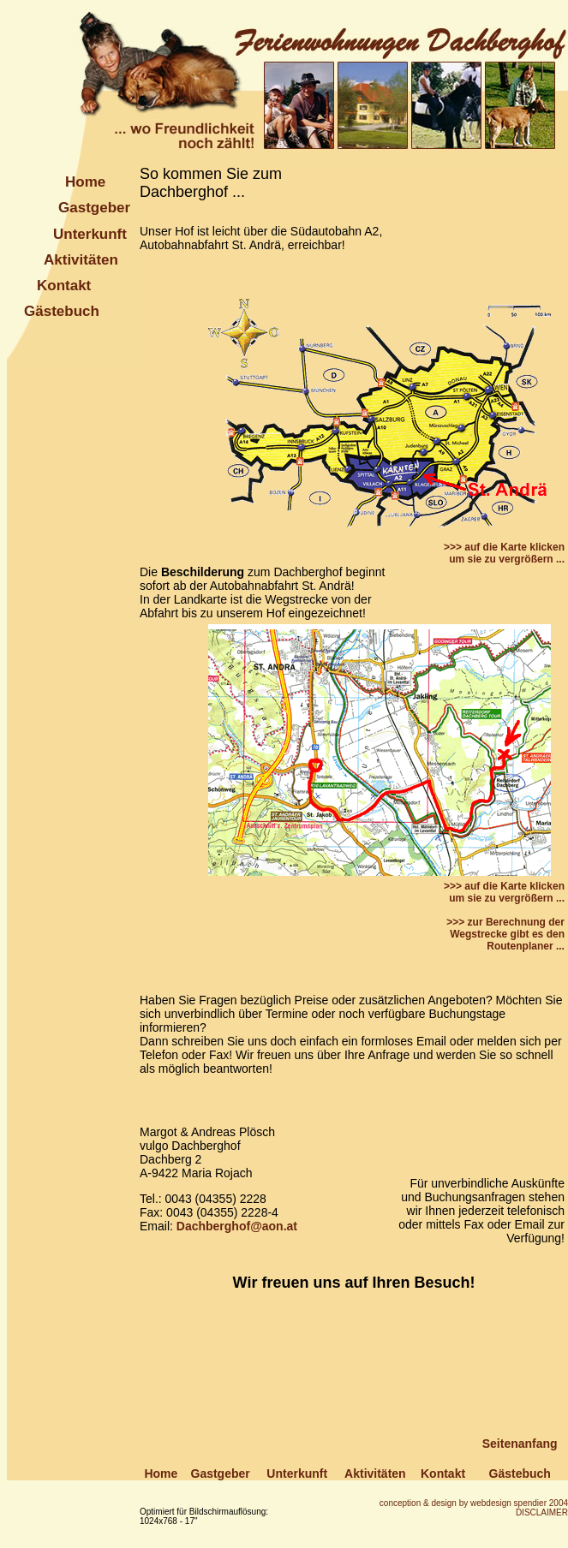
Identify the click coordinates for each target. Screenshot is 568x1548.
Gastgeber (94, 207)
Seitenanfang (520, 1443)
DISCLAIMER (542, 1512)
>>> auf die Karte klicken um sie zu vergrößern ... (504, 553)
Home (85, 182)
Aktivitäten (81, 260)
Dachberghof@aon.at (236, 1226)
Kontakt (64, 285)
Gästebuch (61, 311)
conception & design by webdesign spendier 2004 (474, 1503)
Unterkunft (90, 234)
